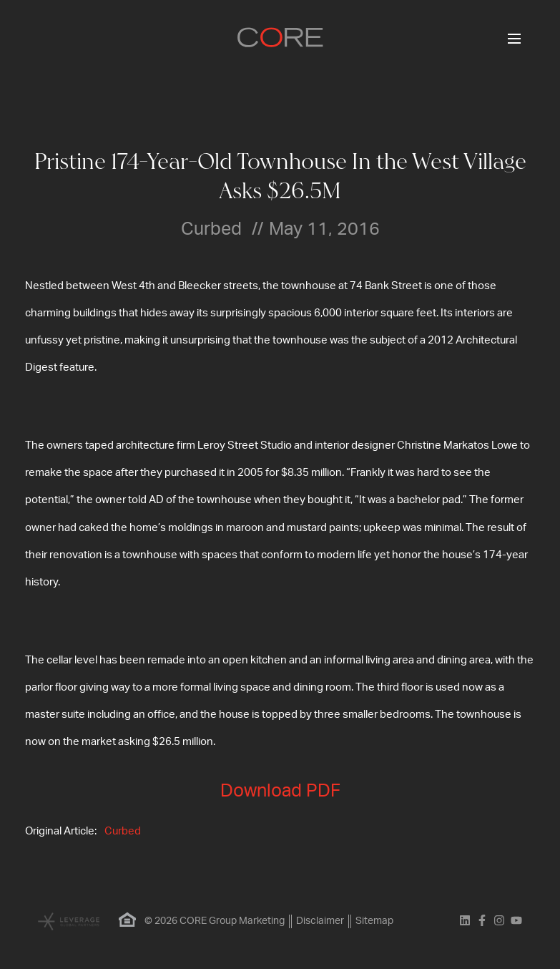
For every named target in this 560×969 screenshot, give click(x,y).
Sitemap (374, 921)
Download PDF (280, 791)
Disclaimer (320, 921)
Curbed (122, 831)
